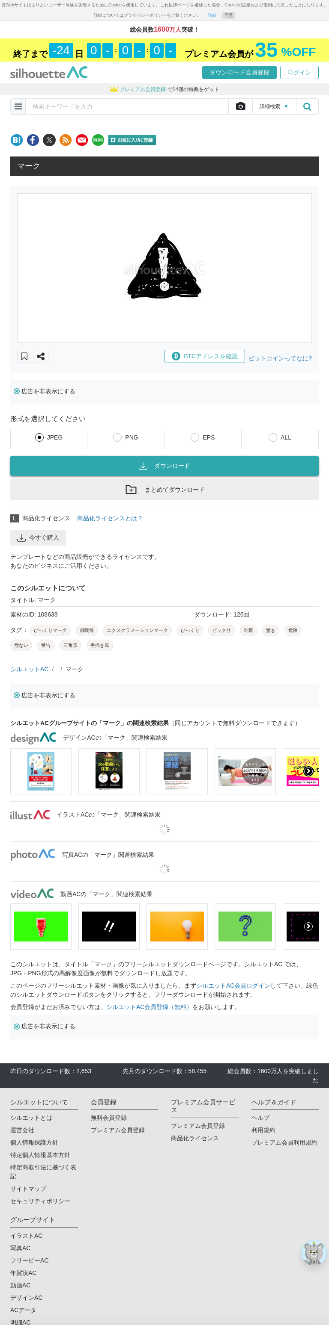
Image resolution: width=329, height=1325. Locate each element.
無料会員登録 (109, 1117)
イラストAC (26, 1235)
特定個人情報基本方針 (40, 1154)
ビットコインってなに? (280, 358)
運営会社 (22, 1130)
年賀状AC (23, 1272)
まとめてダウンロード (164, 489)
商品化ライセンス (195, 1138)
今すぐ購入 (38, 538)
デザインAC (26, 1297)
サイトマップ (28, 1188)
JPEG (55, 437)
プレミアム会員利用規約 (284, 1142)
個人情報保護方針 (34, 1142)
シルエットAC (29, 669)
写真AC (20, 1248)
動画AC (20, 1285)
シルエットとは (31, 1117)
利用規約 (263, 1130)
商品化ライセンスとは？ (110, 518)
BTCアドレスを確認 (205, 356)
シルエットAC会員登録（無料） (149, 1006)
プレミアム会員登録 (118, 1130)
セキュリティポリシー (40, 1201)
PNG (131, 437)
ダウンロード (164, 466)
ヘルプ (260, 1117)
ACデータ (23, 1310)
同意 (228, 15)
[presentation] (308, 771)
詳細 (212, 15)
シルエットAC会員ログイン (233, 985)
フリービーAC (29, 1260)
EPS (209, 437)
